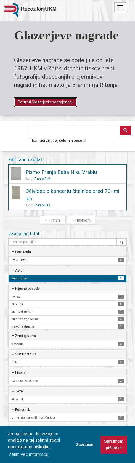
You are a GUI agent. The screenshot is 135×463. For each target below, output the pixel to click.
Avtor (19, 270)
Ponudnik (22, 410)
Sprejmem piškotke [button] (113, 444)
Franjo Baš (42, 179)
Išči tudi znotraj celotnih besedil (56, 140)
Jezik (19, 391)
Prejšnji (53, 220)
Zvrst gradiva (25, 336)
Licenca (21, 373)
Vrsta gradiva (25, 354)
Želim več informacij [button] (28, 454)
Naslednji (81, 220)
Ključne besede (27, 288)
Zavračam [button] (85, 444)
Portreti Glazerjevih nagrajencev (45, 102)
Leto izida (23, 252)
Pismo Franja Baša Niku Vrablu (61, 172)
